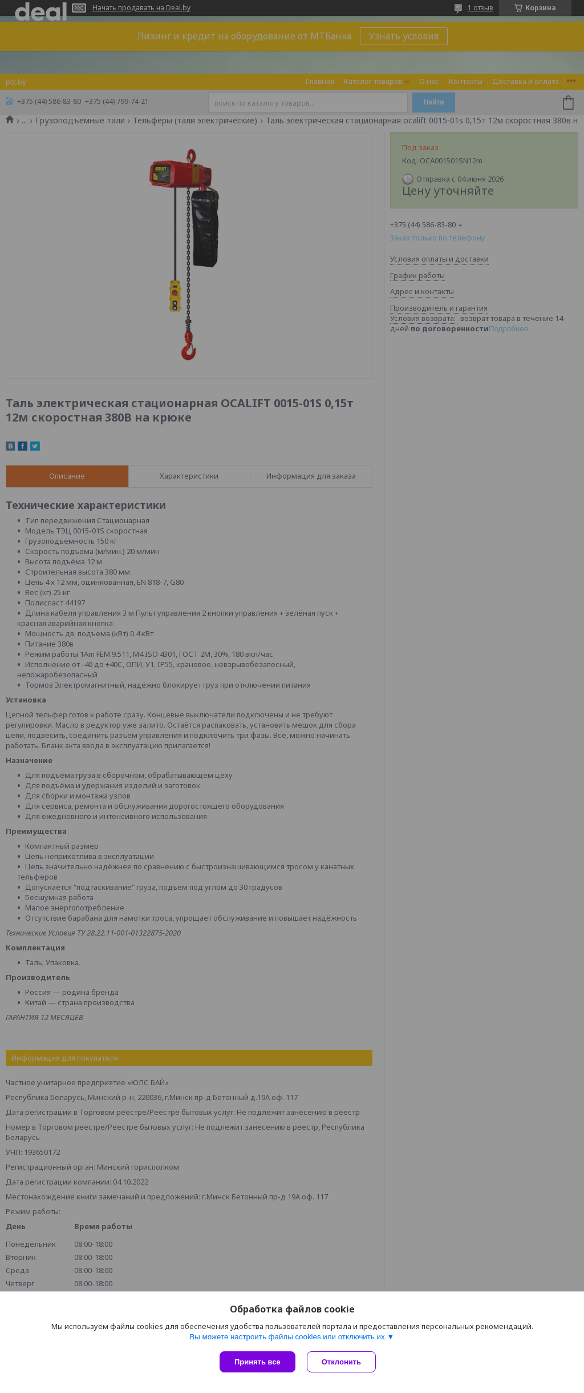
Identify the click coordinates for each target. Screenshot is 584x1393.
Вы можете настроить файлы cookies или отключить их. (288, 1336)
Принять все (257, 1362)
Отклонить (341, 1362)
